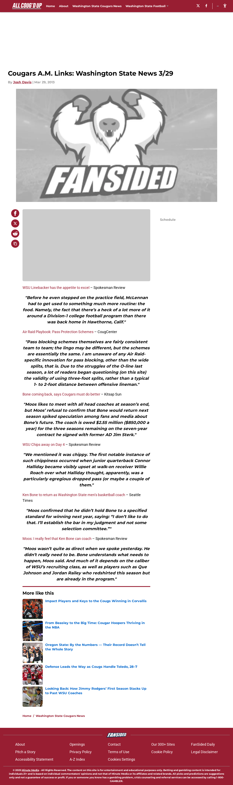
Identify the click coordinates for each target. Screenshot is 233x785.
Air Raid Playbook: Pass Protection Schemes (58, 332)
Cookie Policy (162, 752)
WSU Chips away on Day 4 (44, 444)
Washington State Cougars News (96, 6)
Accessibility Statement (34, 759)
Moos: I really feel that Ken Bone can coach (57, 538)
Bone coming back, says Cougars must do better (61, 394)
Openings (77, 744)
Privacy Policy (81, 752)
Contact (114, 744)
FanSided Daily (203, 744)
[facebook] (195, 5)
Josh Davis (22, 82)
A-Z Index (77, 759)
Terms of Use (118, 752)
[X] (187, 5)
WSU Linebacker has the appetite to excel (56, 287)
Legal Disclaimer (204, 752)
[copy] (15, 244)
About (63, 6)
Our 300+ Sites (163, 744)
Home (50, 6)
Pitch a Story (25, 752)
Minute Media (30, 770)
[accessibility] (225, 5)
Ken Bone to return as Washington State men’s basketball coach (74, 495)
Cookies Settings (121, 759)
